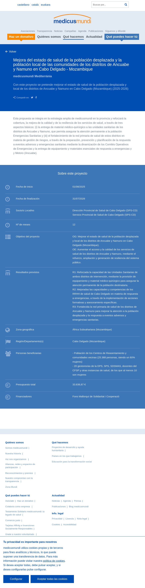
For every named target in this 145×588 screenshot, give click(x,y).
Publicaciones (95, 31)
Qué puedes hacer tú (17, 495)
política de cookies (54, 560)
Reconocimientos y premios (19, 473)
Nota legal (82, 518)
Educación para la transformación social (72, 461)
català (35, 4)
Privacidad (57, 518)
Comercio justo (12, 520)
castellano (23, 4)
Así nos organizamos (15, 459)
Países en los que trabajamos (67, 456)
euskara (45, 4)
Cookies (56, 524)
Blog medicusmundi (79, 506)
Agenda (82, 31)
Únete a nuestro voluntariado (19, 534)
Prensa (77, 501)
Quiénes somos (49, 36)
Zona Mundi (11, 487)
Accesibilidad (69, 524)
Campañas (70, 31)
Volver (12, 51)
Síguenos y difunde (115, 31)
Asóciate (9, 501)
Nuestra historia (13, 453)
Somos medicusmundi (16, 448)
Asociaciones (28, 31)
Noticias (58, 31)
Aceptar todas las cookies (52, 579)
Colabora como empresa (17, 506)
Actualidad (94, 36)
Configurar (16, 579)
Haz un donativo (25, 501)
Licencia (69, 518)
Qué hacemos (73, 36)
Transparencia (44, 31)
